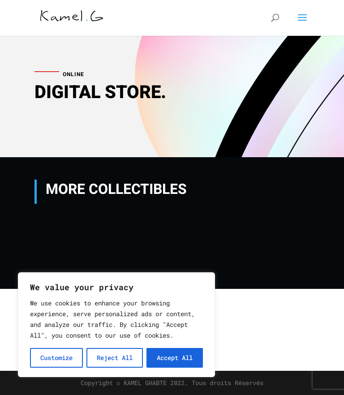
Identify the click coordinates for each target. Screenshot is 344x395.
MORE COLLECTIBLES (116, 189)
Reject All (115, 357)
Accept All (175, 357)
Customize (56, 357)
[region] (116, 324)
